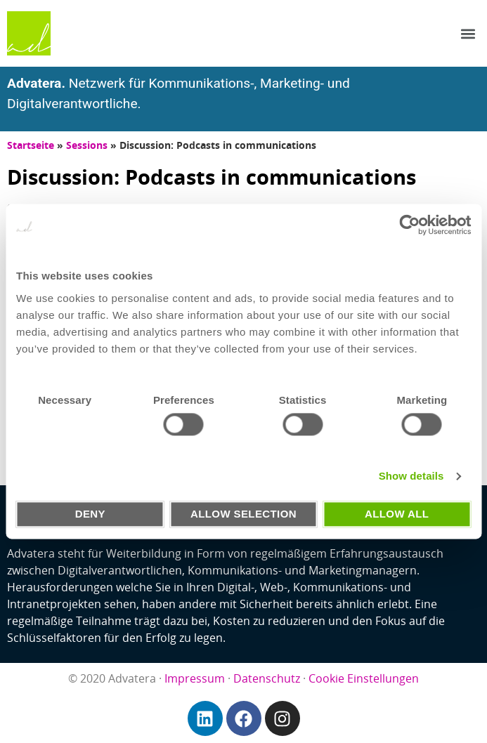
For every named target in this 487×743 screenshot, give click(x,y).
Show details (411, 476)
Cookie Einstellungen (364, 678)
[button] (468, 33)
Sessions (87, 145)
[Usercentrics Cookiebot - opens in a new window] (409, 224)
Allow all (397, 514)
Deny (90, 514)
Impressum (194, 678)
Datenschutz (266, 678)
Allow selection (243, 514)
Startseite (30, 145)
